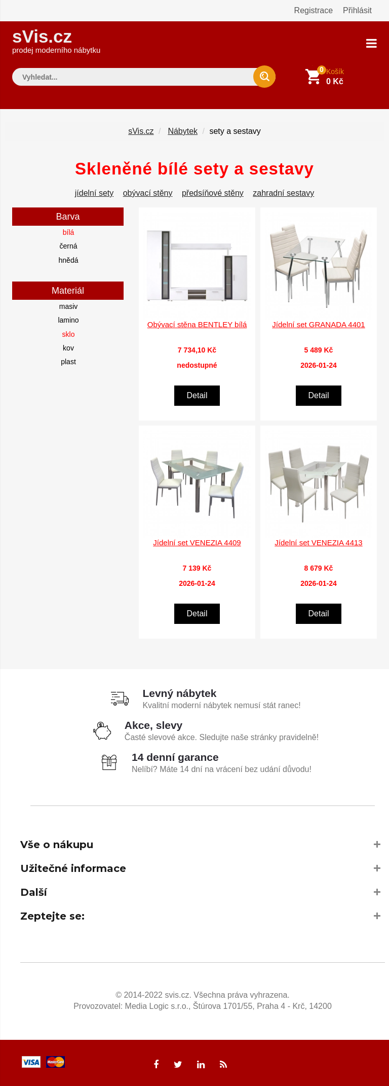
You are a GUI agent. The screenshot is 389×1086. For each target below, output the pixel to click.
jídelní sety (94, 193)
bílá (68, 232)
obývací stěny (148, 193)
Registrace (313, 10)
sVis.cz (56, 40)
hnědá (69, 260)
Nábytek (183, 131)
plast (68, 362)
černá (68, 246)
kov (68, 348)
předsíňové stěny (213, 193)
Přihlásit (357, 10)
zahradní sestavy (283, 193)
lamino (68, 320)
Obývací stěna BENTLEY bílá (197, 324)
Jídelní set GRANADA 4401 (318, 324)
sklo (68, 334)
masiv (68, 306)
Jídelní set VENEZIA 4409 (197, 542)
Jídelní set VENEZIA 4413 (318, 542)
